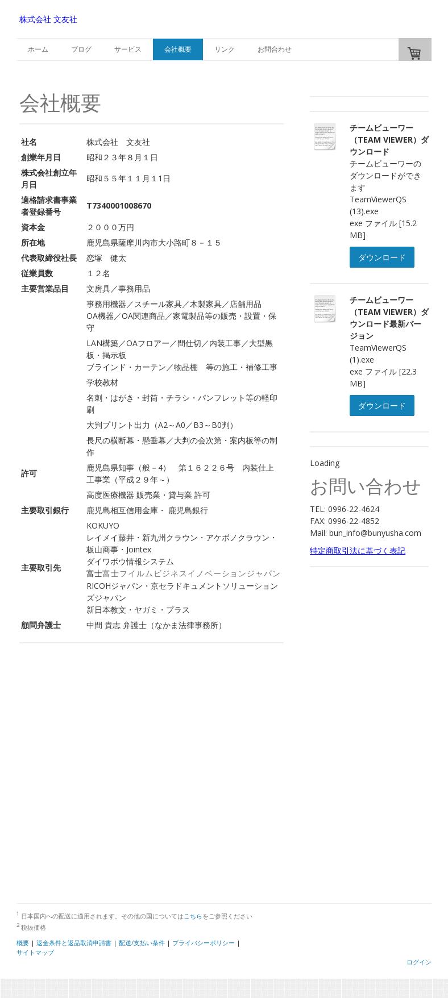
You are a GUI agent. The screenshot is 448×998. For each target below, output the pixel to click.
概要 (22, 942)
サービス (128, 49)
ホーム (38, 49)
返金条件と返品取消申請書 (73, 942)
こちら (193, 916)
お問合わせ (275, 49)
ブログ (81, 49)
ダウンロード (382, 257)
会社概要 (178, 49)
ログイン (419, 962)
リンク (224, 49)
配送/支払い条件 (142, 942)
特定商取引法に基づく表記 (357, 550)
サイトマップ (35, 952)
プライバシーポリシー (203, 942)
